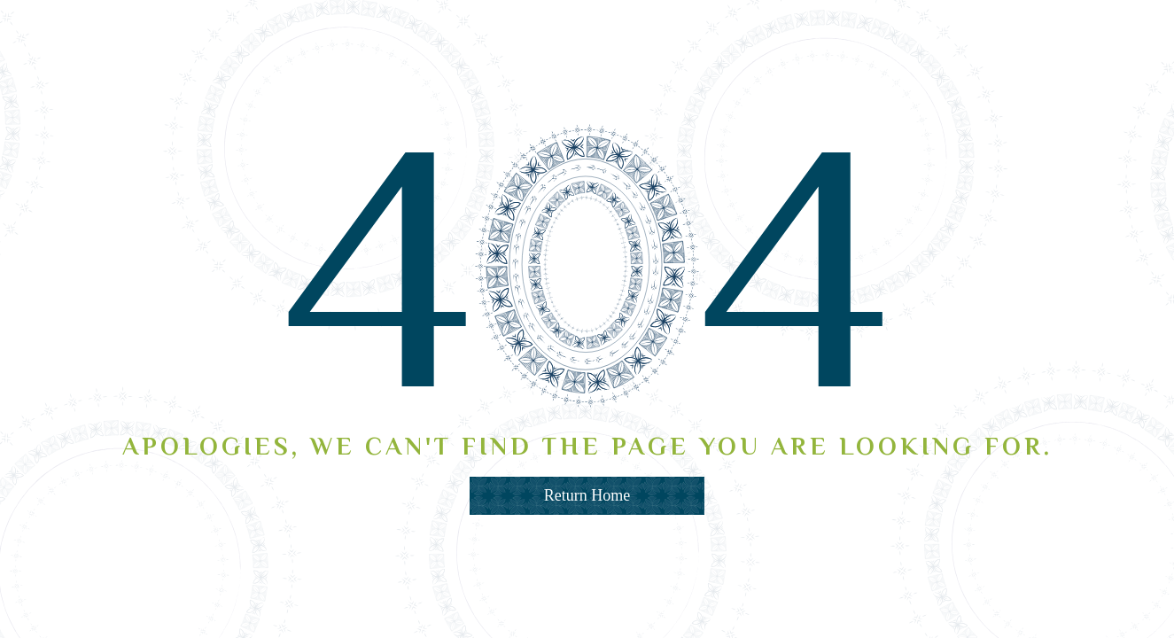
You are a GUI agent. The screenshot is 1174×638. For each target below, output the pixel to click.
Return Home (587, 495)
